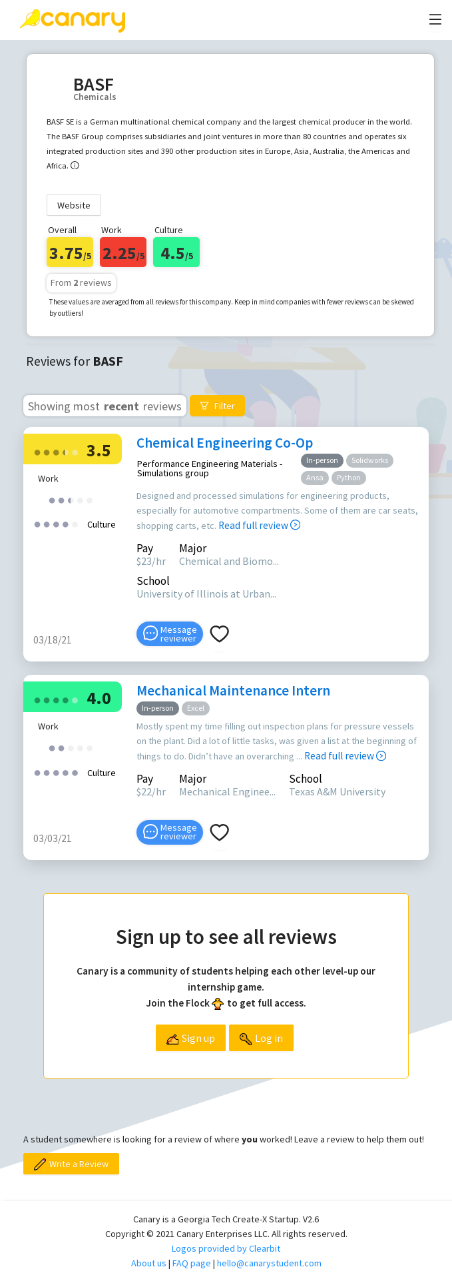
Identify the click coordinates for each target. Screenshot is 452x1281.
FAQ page (191, 1263)
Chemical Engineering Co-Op (224, 443)
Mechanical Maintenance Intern (233, 690)
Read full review (259, 525)
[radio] (37, 451)
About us (148, 1263)
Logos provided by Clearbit (226, 1248)
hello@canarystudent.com (269, 1263)
